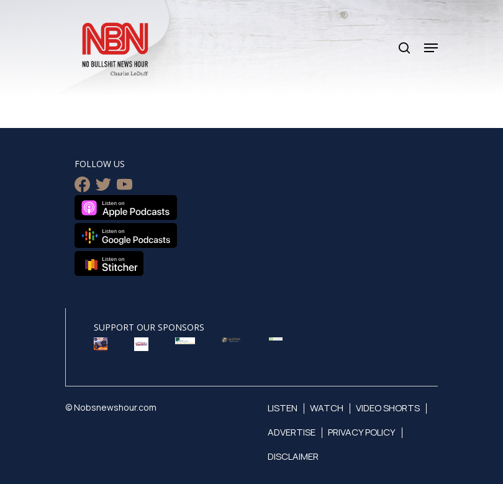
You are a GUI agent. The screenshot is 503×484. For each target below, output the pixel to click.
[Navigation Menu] (431, 48)
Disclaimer (293, 456)
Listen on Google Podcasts (126, 235)
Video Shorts (388, 407)
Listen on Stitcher (109, 263)
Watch (326, 407)
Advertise (291, 432)
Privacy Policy (362, 432)
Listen (282, 407)
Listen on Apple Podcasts (126, 207)
